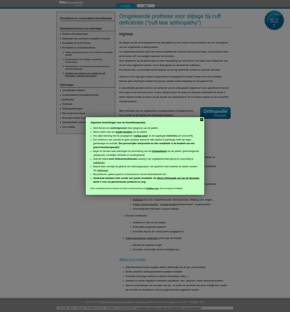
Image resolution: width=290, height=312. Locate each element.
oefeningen (102, 170)
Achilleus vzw (152, 188)
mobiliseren (99, 162)
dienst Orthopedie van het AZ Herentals (178, 178)
